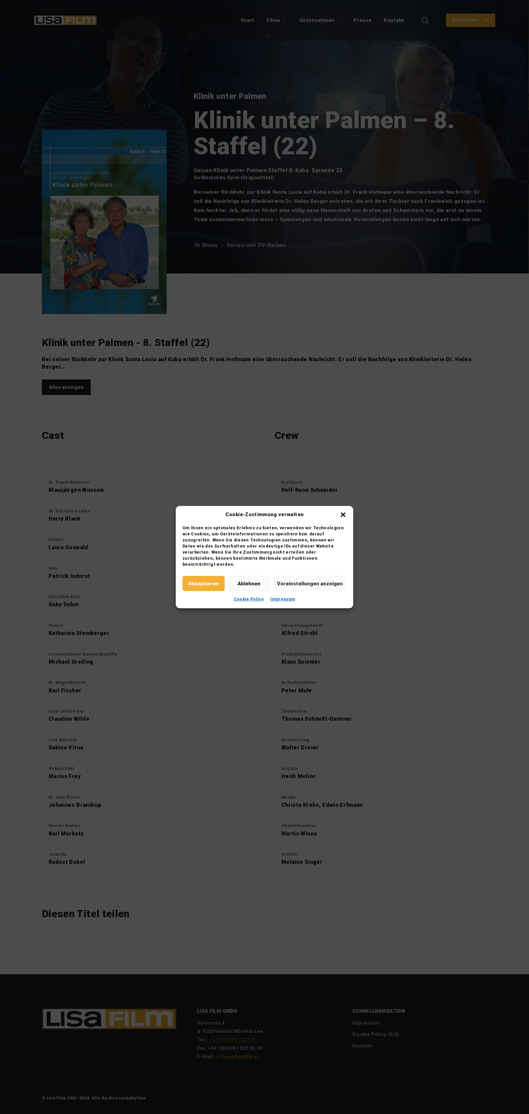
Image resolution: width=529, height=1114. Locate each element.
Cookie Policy (249, 599)
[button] (343, 514)
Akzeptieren (203, 583)
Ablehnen (249, 583)
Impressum (282, 599)
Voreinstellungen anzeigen (310, 583)
